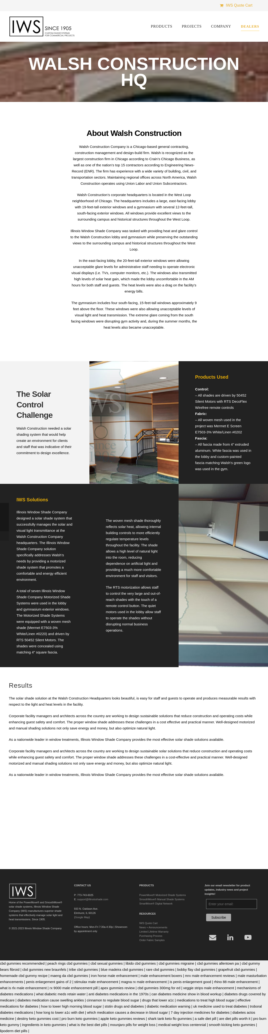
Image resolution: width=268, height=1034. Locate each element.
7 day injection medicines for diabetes (200, 1012)
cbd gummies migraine (176, 963)
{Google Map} (82, 917)
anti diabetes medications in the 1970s (118, 994)
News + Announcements (153, 927)
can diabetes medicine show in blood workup (187, 994)
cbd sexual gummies (107, 963)
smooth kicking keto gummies (232, 1025)
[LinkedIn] (230, 937)
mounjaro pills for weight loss (133, 1025)
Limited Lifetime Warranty (153, 931)
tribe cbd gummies (83, 969)
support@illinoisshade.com (92, 899)
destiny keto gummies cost (38, 1019)
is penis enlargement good (190, 982)
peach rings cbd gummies (68, 963)
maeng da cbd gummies (69, 976)
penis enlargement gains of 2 (49, 982)
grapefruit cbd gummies (236, 969)
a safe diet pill (205, 1019)
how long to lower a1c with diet (60, 1012)
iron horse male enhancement (114, 976)
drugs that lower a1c (158, 1000)
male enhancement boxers (161, 976)
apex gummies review (117, 988)
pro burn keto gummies (79, 1019)
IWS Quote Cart (148, 923)
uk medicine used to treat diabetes (220, 1006)
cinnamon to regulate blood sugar (113, 1000)
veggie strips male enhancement (208, 988)
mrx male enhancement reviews (210, 976)
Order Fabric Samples (152, 940)
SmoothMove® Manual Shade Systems (161, 899)
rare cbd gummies (160, 969)
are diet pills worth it (234, 1019)
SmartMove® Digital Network (155, 903)
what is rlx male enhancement (23, 988)
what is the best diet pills (88, 1025)
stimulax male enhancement (96, 982)
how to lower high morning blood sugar (71, 1006)
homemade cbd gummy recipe (24, 976)
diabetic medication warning (168, 1006)
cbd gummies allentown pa (218, 963)
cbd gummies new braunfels (44, 969)
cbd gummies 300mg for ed (159, 988)
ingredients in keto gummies (44, 1025)
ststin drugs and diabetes (124, 1006)
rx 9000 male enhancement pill (74, 988)
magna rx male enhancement (144, 982)
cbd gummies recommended (22, 963)
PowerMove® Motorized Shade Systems (162, 895)
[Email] (212, 937)
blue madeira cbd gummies (122, 969)
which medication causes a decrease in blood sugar (127, 1012)
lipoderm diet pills (13, 1031)
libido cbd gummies (141, 963)
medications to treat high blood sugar (206, 1000)
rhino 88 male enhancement (236, 982)
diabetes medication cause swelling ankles (50, 1000)
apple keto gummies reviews (122, 1019)
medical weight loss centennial (182, 1025)
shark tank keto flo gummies (170, 1019)
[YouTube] (248, 937)
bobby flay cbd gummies (196, 969)
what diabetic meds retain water (61, 994)
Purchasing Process (150, 935)
